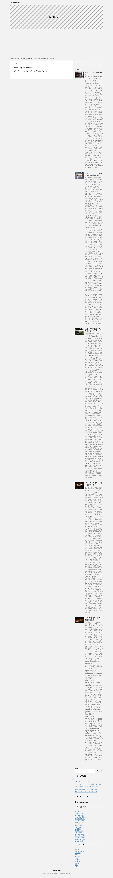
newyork (77, 859)
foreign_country (80, 851)
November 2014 (80, 819)
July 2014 (78, 824)
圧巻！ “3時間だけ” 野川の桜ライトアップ (87, 786)
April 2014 (78, 829)
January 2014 (79, 834)
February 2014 (79, 832)
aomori (77, 849)
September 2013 (80, 839)
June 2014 (78, 825)
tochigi (77, 863)
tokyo (76, 865)
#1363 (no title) (15, 58)
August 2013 (79, 841)
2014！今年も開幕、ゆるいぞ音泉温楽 (86, 789)
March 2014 (79, 831)
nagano (77, 858)
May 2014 (78, 827)
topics (77, 866)
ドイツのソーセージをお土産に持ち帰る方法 (88, 784)
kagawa (77, 856)
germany (77, 853)
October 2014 (79, 820)
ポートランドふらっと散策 (83, 781)
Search (77, 768)
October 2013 (79, 837)
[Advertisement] (56, 43)
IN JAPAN (30, 58)
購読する (79, 61)
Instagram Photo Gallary (41, 58)
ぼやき (52, 59)
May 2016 (78, 812)
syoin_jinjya (78, 861)
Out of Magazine (15, 2)
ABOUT (23, 58)
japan (76, 854)
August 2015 (79, 813)
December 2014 (80, 817)
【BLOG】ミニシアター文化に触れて (86, 792)
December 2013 (80, 836)
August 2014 (79, 822)
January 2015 (79, 815)
